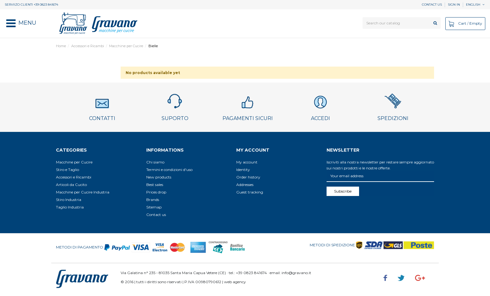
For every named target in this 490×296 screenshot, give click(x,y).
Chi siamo (155, 162)
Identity (243, 169)
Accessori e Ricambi (73, 177)
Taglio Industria (70, 207)
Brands (152, 199)
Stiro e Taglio (67, 169)
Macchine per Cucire (74, 162)
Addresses (244, 184)
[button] (21, 24)
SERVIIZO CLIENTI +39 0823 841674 (31, 5)
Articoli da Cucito (71, 184)
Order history (248, 177)
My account (247, 162)
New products (158, 177)
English (475, 5)
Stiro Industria (68, 199)
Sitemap (154, 207)
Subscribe (343, 191)
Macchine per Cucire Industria (82, 192)
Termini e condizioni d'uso (169, 169)
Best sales (154, 184)
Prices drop (156, 192)
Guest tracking (249, 192)
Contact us (432, 5)
